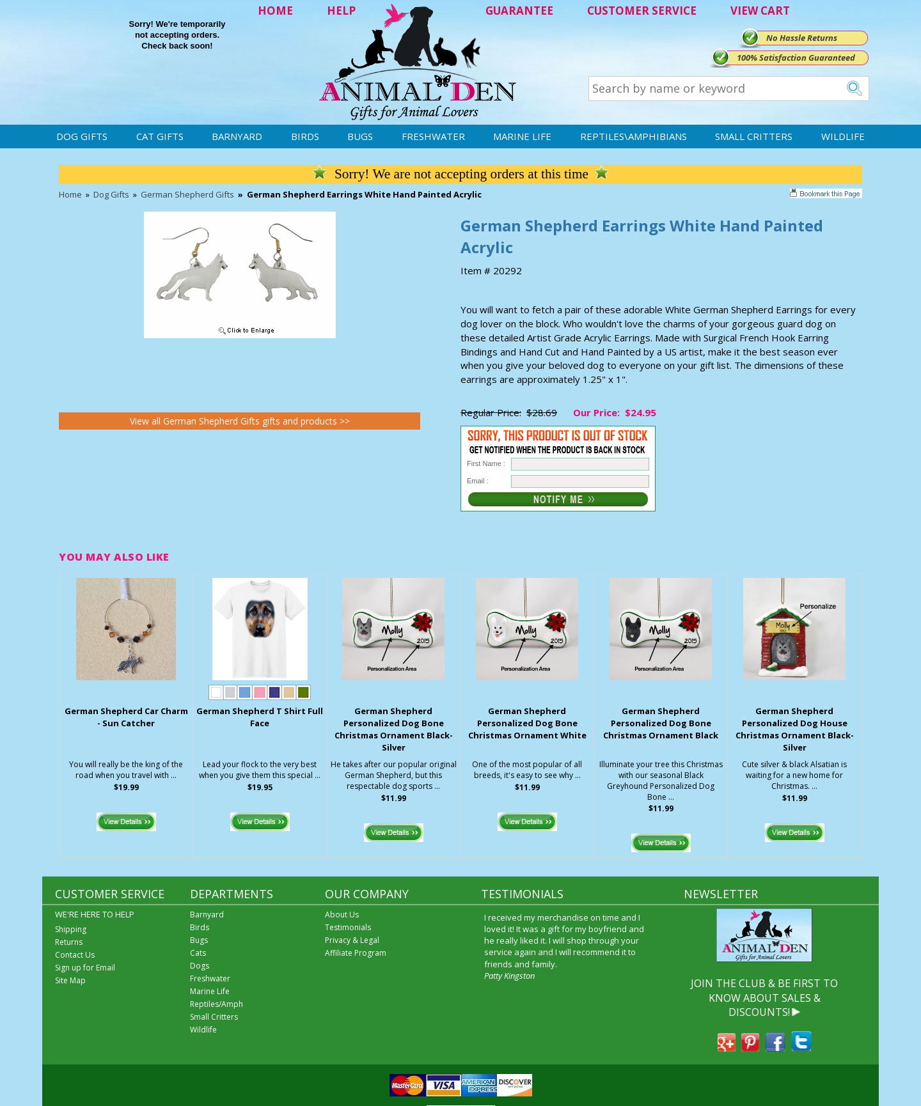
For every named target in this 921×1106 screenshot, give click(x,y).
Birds (305, 136)
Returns (69, 942)
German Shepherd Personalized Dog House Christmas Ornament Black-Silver (795, 728)
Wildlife (843, 136)
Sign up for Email (85, 967)
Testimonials (348, 927)
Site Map (70, 980)
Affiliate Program (355, 952)
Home (70, 194)
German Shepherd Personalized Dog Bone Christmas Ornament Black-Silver (394, 728)
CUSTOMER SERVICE (642, 10)
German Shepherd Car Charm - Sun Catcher (126, 717)
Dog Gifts (81, 136)
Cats (198, 952)
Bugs (360, 136)
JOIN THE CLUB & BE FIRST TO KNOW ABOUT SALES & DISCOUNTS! (764, 997)
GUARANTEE (519, 10)
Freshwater (433, 136)
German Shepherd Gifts (187, 194)
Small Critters (753, 136)
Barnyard (237, 136)
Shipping (70, 929)
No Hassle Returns (801, 37)
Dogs (199, 965)
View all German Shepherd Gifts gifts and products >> (240, 421)
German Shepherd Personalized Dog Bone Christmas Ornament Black (660, 723)
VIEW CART (760, 10)
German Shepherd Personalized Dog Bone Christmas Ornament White (527, 723)
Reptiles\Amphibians (633, 136)
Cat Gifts (160, 136)
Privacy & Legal (352, 940)
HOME (275, 10)
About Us (342, 914)
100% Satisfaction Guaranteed (796, 57)
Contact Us (75, 954)
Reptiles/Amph (216, 1004)
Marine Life (522, 136)
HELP (341, 10)
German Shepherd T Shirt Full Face (259, 717)
